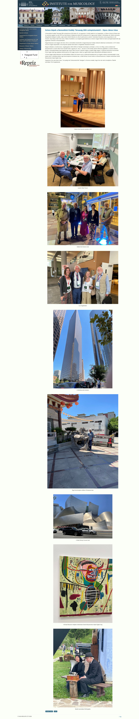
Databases (54, 25)
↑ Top (120, 716)
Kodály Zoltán (49, 711)
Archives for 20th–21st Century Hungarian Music (28, 29)
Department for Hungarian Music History (28, 36)
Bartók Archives (24, 33)
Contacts (74, 25)
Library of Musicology (25, 48)
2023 (55, 711)
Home (20, 25)
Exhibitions (39, 25)
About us (26, 25)
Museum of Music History (26, 46)
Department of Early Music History (29, 43)
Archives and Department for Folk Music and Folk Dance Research (29, 40)
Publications (62, 25)
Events (32, 25)
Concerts (46, 25)
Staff (68, 25)
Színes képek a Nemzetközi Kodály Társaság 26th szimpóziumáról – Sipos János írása (81, 30)
